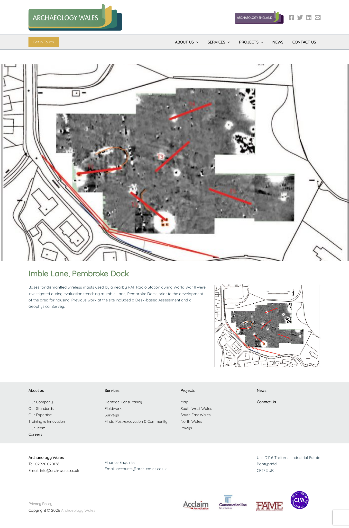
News (279, 42)
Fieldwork (113, 408)
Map (185, 401)
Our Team (37, 427)
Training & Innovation (47, 421)
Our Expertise (40, 414)
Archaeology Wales (78, 509)
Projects (188, 390)
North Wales (192, 421)
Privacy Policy (40, 503)
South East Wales (196, 414)
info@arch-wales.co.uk (60, 469)
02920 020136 (47, 463)
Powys (187, 427)
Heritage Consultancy (124, 401)
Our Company (41, 401)
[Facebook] (291, 17)
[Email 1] (318, 17)
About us (36, 390)
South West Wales (197, 408)
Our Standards (41, 408)
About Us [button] (192, 42)
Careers (35, 433)
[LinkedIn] (309, 17)
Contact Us (305, 42)
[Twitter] (300, 17)
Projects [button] (254, 42)
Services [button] (223, 42)
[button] (43, 42)
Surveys (112, 414)
